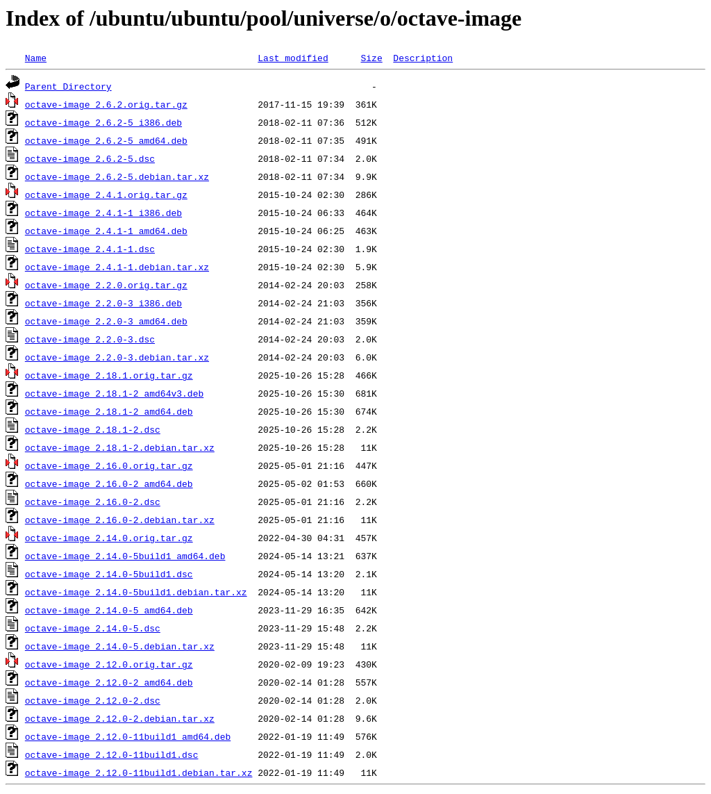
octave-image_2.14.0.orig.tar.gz (109, 537)
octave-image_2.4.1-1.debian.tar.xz (117, 266)
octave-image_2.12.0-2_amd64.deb (109, 682)
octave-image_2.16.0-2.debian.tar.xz (120, 519)
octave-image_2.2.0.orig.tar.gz (106, 285)
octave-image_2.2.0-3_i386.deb (103, 303)
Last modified (293, 57)
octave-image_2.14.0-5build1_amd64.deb (125, 555)
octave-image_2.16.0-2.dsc (92, 501)
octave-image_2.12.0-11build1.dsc (112, 754)
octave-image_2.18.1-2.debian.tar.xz (120, 447)
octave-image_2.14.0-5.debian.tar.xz (120, 646)
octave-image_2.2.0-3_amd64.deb (106, 321)
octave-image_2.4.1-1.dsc (90, 248)
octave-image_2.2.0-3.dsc (90, 339)
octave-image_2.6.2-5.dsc (90, 158)
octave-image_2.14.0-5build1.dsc (109, 574)
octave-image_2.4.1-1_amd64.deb (106, 230)
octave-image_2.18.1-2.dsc (92, 429)
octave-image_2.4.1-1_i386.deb (103, 212)
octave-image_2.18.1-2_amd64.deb (109, 411)
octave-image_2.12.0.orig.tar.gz (109, 664)
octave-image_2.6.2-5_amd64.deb (106, 140)
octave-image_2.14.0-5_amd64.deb (109, 610)
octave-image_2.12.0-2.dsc (92, 700)
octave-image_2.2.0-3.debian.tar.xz (117, 357)
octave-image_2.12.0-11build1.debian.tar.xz (139, 772)
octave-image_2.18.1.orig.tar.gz (109, 375)
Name (36, 57)
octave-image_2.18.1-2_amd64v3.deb (114, 393)
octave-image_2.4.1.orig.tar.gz (106, 194)
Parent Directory (68, 86)
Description (423, 57)
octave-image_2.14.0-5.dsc (92, 628)
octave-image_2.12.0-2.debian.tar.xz (120, 718)
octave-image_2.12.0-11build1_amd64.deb (128, 736)
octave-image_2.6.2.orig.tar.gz (106, 104)
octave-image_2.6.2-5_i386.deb (103, 122)
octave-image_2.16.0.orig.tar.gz (109, 465)
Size (371, 57)
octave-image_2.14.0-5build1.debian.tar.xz (136, 592)
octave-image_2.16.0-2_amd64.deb (109, 483)
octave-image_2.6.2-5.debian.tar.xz (117, 176)
